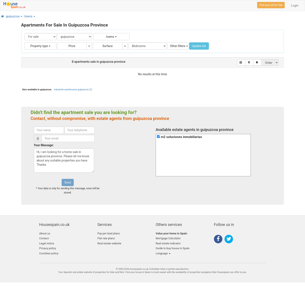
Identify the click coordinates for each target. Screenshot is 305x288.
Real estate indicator (168, 243)
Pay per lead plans (108, 233)
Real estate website (109, 243)
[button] (21, 16)
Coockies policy (48, 253)
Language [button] (163, 253)
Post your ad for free (271, 5)
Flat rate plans (106, 238)
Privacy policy (47, 248)
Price (71, 46)
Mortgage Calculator (168, 238)
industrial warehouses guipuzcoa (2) (73, 89)
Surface (108, 46)
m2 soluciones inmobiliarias (181, 137)
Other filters (179, 46)
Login (294, 5)
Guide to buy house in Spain (173, 248)
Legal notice (46, 243)
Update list (199, 46)
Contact (44, 238)
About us (44, 233)
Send (67, 182)
